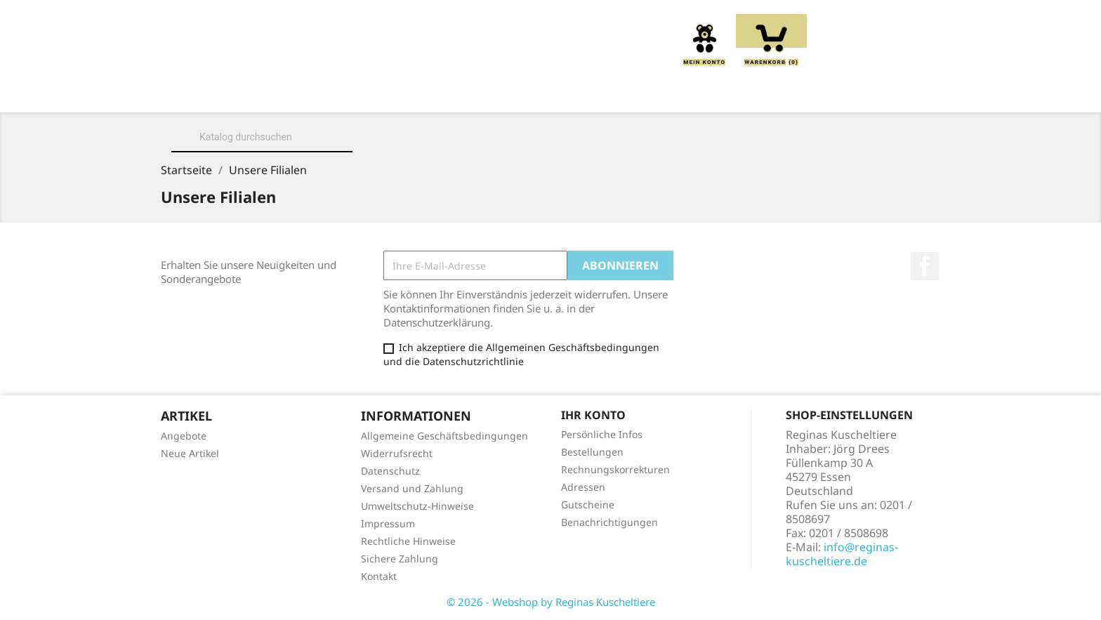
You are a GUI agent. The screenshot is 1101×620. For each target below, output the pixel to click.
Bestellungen (592, 452)
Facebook (925, 266)
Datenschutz (390, 470)
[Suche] (261, 137)
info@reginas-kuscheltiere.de (842, 554)
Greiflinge (550, 93)
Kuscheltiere (386, 93)
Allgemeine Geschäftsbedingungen (444, 435)
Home (223, 93)
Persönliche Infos (601, 434)
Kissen (472, 93)
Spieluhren (861, 93)
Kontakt (379, 576)
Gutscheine (587, 504)
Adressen (583, 487)
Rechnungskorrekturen (615, 469)
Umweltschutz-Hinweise (417, 506)
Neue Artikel (190, 453)
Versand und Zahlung (412, 488)
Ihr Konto (593, 415)
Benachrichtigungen (609, 522)
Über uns (293, 93)
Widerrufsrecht (397, 453)
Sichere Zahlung (399, 558)
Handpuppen (646, 93)
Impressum (388, 523)
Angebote (183, 435)
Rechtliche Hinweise (408, 541)
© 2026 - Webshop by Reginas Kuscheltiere (551, 602)
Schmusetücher (755, 93)
